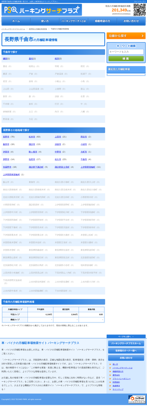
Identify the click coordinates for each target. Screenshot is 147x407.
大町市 (84, 152)
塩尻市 (32, 159)
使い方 (115, 364)
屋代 (31, 58)
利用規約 (116, 382)
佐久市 (58, 159)
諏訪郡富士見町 (62, 167)
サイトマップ (118, 389)
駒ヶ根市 (33, 152)
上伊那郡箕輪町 (88, 167)
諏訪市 (32, 144)
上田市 (58, 137)
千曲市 (84, 159)
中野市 (58, 152)
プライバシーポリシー (122, 379)
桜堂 (57, 58)
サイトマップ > (139, 1)
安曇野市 (7, 167)
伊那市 (6, 152)
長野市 (6, 137)
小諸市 (84, 144)
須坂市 (58, 144)
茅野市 (6, 159)
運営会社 (116, 375)
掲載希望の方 (118, 371)
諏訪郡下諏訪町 (36, 167)
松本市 (32, 137)
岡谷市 (84, 137)
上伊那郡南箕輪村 (11, 174)
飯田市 (6, 144)
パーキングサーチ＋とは (122, 368)
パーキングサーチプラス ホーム (13, 29)
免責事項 (116, 386)
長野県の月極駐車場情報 (38, 29)
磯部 (5, 58)
